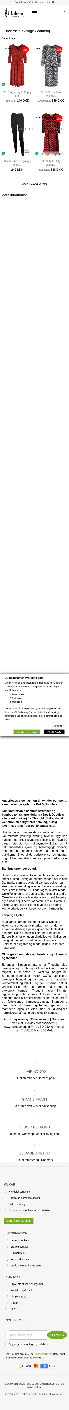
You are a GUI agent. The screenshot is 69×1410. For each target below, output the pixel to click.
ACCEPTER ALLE (27, 731)
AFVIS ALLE (54, 731)
